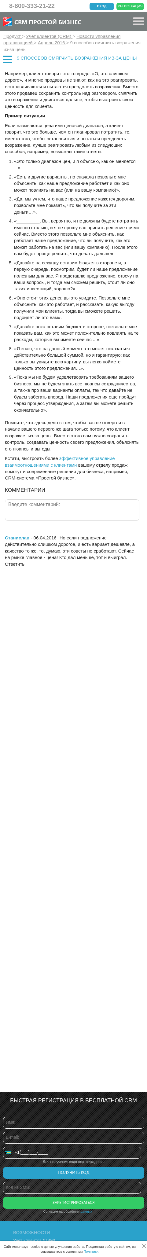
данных (86, 1211)
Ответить (14, 564)
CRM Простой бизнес (47, 22)
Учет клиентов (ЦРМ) (34, 1240)
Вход (102, 6)
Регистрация (130, 6)
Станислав (17, 537)
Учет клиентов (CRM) (49, 36)
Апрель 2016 (52, 42)
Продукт (12, 36)
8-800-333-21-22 (32, 5)
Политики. (91, 1251)
